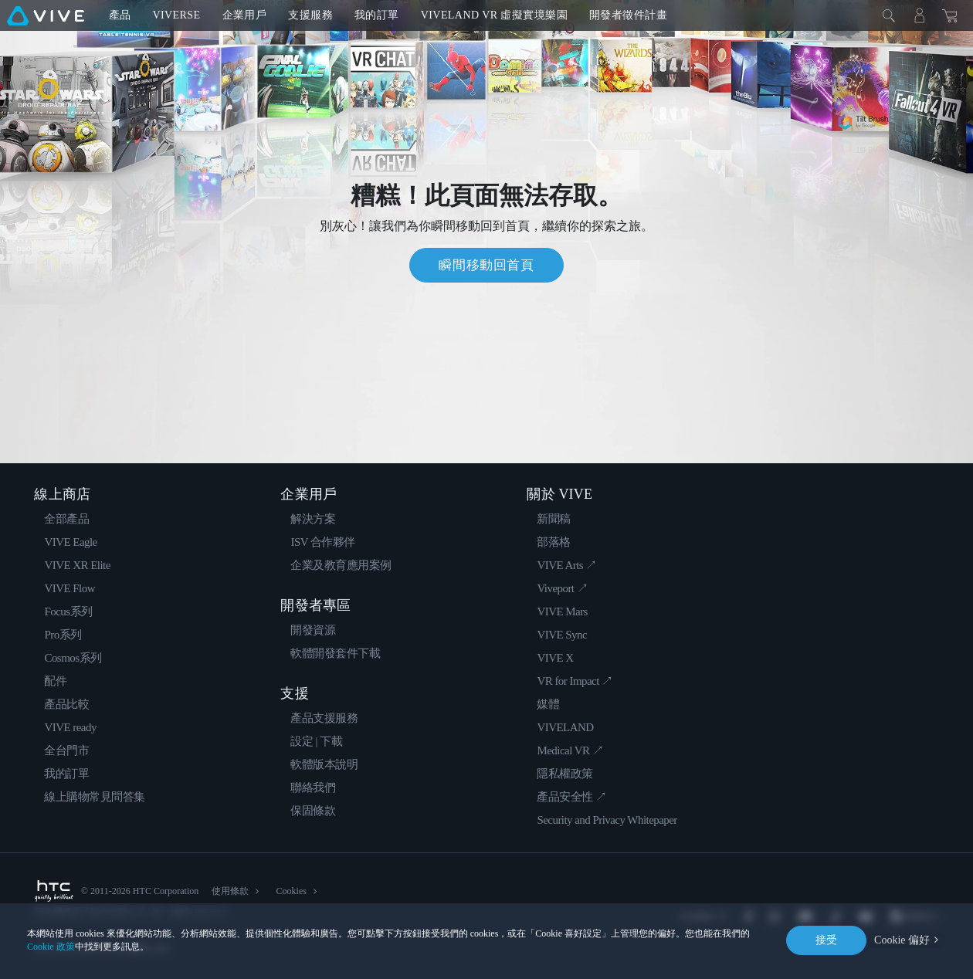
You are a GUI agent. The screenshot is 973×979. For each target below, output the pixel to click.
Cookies (291, 891)
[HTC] (53, 891)
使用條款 (230, 891)
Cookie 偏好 (902, 940)
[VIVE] (45, 15)
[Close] (888, 15)
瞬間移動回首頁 (486, 265)
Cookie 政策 (51, 946)
